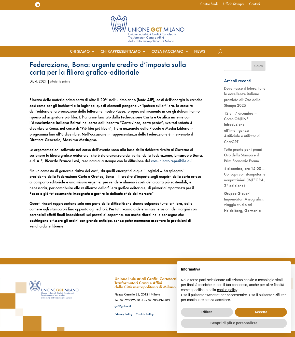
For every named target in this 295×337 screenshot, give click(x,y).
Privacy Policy (123, 314)
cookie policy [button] (227, 290)
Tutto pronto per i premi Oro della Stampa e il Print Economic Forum (243, 155)
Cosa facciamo (167, 52)
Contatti (254, 4)
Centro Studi (209, 4)
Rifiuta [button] (207, 312)
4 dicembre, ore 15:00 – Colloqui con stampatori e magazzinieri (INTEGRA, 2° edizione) (244, 177)
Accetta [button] (261, 312)
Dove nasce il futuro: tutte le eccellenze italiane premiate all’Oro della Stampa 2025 (244, 97)
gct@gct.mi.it (123, 306)
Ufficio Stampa (233, 4)
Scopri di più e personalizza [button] (233, 323)
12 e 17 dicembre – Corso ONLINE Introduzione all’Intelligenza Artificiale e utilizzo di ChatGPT (242, 127)
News (199, 52)
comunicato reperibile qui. (172, 161)
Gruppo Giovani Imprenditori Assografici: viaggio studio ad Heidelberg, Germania (244, 202)
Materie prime (60, 81)
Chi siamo (80, 52)
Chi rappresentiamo (121, 52)
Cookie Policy (144, 314)
